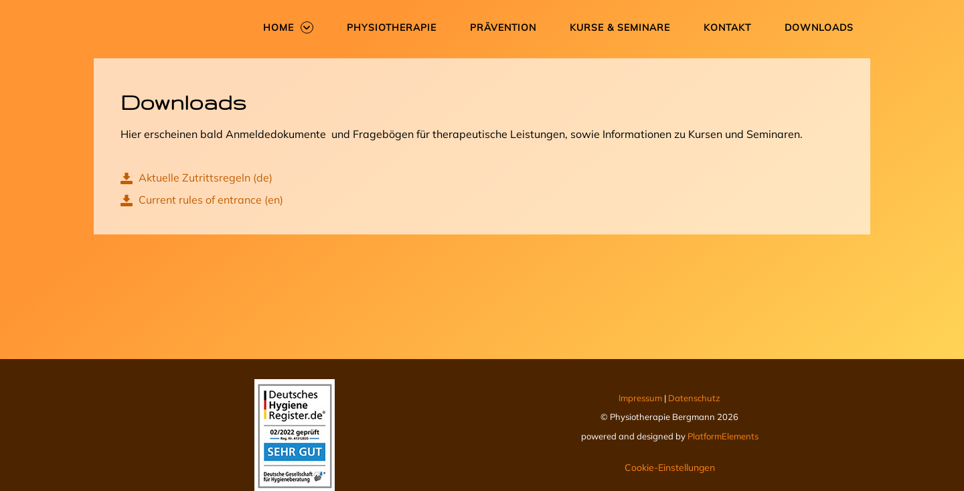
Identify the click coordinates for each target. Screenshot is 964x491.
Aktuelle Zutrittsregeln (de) (196, 177)
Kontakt (727, 27)
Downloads (819, 27)
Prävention (503, 27)
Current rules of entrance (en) (201, 199)
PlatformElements (723, 436)
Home (278, 27)
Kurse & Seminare (620, 27)
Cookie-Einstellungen (670, 468)
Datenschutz (694, 398)
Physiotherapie (391, 27)
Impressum (641, 398)
